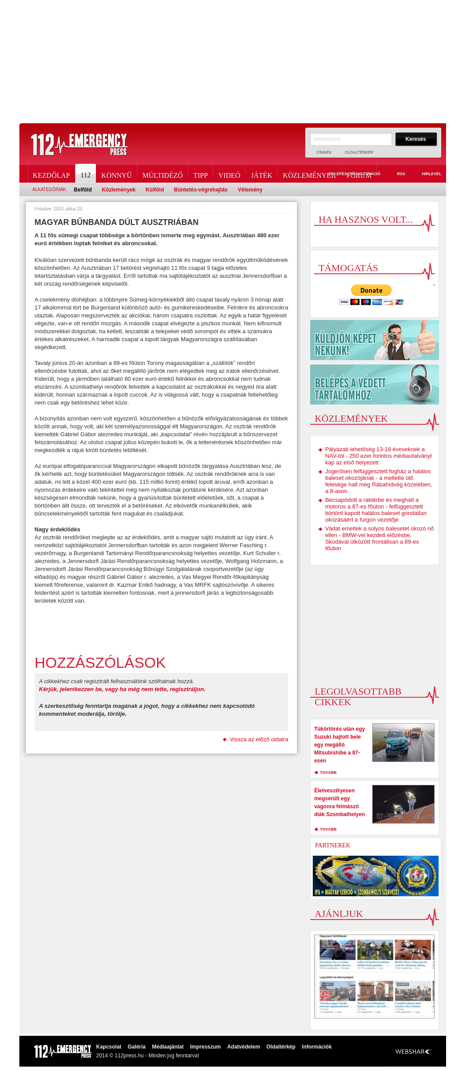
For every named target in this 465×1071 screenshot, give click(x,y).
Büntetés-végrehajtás (201, 190)
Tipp (201, 174)
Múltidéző (163, 174)
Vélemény (250, 190)
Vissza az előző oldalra (259, 739)
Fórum (359, 174)
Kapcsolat (108, 1047)
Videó (229, 174)
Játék (261, 174)
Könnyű (116, 174)
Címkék (324, 152)
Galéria (137, 1047)
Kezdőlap (51, 174)
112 (86, 173)
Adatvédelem (243, 1047)
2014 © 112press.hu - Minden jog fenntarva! (147, 1056)
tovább (328, 772)
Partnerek (332, 845)
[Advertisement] (232, 61)
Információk (317, 1047)
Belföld (83, 190)
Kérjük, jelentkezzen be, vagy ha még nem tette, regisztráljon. (122, 689)
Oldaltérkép (359, 152)
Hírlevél (427, 174)
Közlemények (309, 174)
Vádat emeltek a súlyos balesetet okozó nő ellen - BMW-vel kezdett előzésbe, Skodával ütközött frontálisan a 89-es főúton (379, 538)
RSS (396, 174)
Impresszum (205, 1047)
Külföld (155, 190)
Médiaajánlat (167, 1047)
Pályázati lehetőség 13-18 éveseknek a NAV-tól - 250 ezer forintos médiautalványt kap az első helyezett (378, 456)
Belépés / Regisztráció (350, 174)
